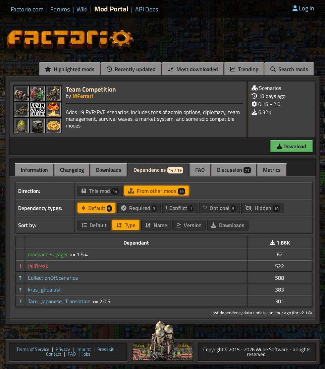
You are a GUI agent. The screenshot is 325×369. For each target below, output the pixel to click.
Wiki (82, 9)
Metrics (272, 170)
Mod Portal (111, 8)
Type (126, 225)
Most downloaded (193, 69)
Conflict (180, 208)
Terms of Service (32, 349)
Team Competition (91, 89)
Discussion (234, 170)
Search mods (289, 69)
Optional (219, 208)
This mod (100, 191)
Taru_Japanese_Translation (60, 301)
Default (97, 208)
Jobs (86, 354)
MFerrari (82, 96)
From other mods (156, 191)
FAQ (200, 170)
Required (139, 208)
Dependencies (158, 170)
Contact (53, 354)
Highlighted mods (70, 69)
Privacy (63, 349)
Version (189, 225)
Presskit (105, 349)
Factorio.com (27, 9)
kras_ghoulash (45, 289)
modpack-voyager (48, 254)
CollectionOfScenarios (53, 278)
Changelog (72, 170)
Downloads (108, 170)
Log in (303, 8)
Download (291, 146)
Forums (60, 9)
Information (34, 170)
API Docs (146, 9)
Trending (244, 69)
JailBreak (38, 266)
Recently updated (131, 69)
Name (156, 225)
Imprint (83, 349)
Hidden (262, 208)
